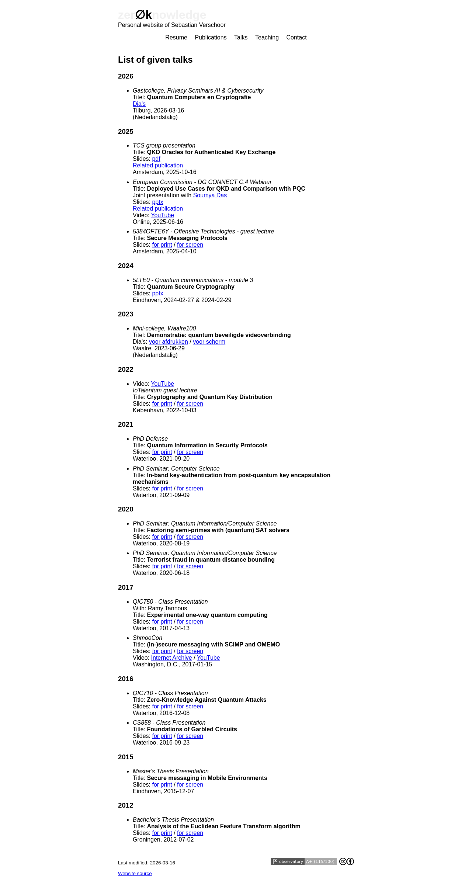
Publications (210, 37)
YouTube (162, 215)
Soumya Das (210, 195)
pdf (156, 159)
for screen (190, 245)
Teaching (267, 37)
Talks (240, 37)
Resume (176, 37)
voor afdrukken (168, 342)
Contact (297, 37)
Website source (135, 873)
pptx (157, 202)
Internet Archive (171, 658)
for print (162, 245)
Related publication (158, 165)
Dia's (139, 104)
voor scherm (209, 342)
